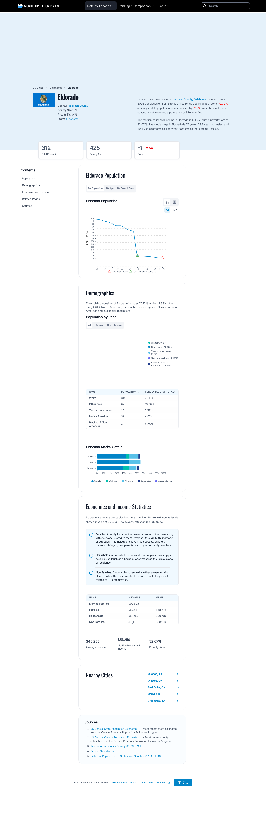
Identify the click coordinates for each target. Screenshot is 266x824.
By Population (95, 188)
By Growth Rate (125, 188)
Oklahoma (56, 87)
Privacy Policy (119, 796)
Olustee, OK (163, 695)
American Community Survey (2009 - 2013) (117, 760)
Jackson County (78, 105)
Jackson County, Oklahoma (189, 99)
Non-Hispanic (114, 333)
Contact (142, 796)
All (167, 209)
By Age (110, 188)
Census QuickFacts (102, 765)
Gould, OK (163, 708)
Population (28, 178)
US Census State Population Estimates (113, 742)
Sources (27, 205)
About (152, 796)
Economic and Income (35, 192)
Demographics (31, 185)
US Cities (38, 87)
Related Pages (31, 198)
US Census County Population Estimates (114, 751)
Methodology (163, 796)
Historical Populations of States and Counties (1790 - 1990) (126, 770)
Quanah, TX (163, 688)
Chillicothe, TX (163, 715)
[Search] (229, 6)
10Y (175, 209)
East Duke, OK (163, 701)
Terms (132, 796)
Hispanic (98, 333)
